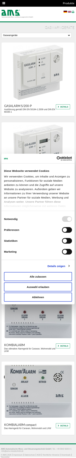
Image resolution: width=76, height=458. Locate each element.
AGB (39, 455)
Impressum (18, 455)
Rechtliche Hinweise (51, 455)
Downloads (66, 455)
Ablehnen (38, 297)
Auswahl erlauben (38, 286)
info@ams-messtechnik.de (12, 451)
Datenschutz (30, 455)
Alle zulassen (38, 276)
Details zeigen (56, 265)
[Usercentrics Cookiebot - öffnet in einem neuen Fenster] (56, 158)
